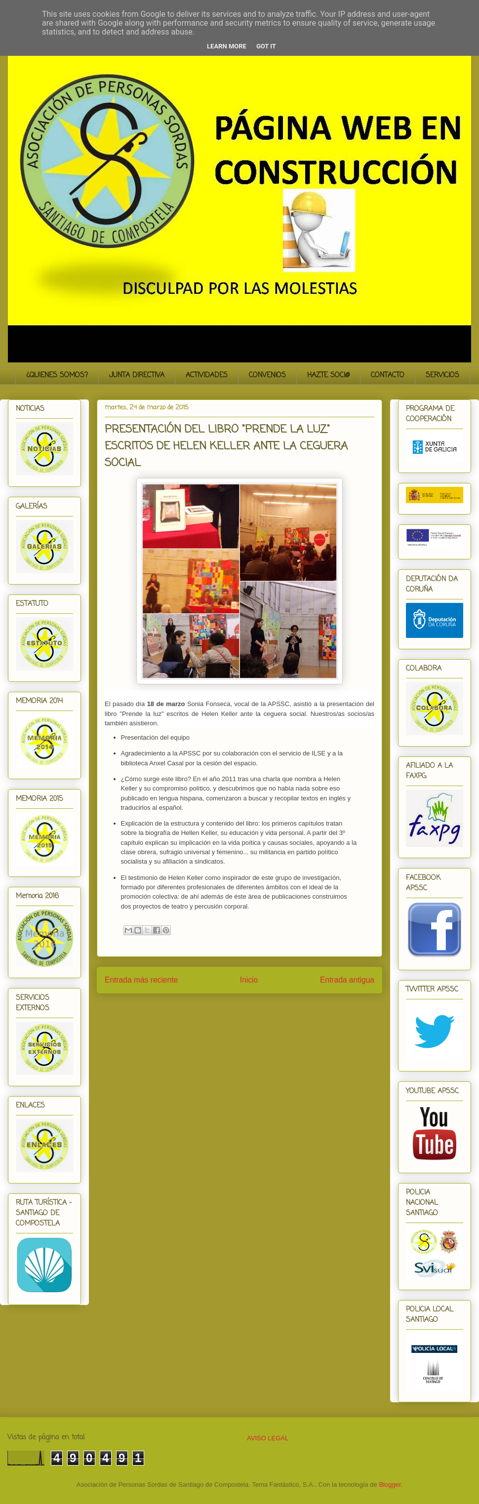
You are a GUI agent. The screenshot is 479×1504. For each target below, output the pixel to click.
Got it (266, 46)
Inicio (249, 980)
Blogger (389, 1484)
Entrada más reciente (141, 980)
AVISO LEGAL (267, 1438)
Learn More (226, 46)
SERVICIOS (442, 375)
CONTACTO (387, 375)
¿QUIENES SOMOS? (57, 375)
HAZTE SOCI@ (328, 375)
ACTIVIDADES (207, 375)
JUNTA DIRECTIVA (136, 375)
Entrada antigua (347, 980)
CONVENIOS (267, 375)
